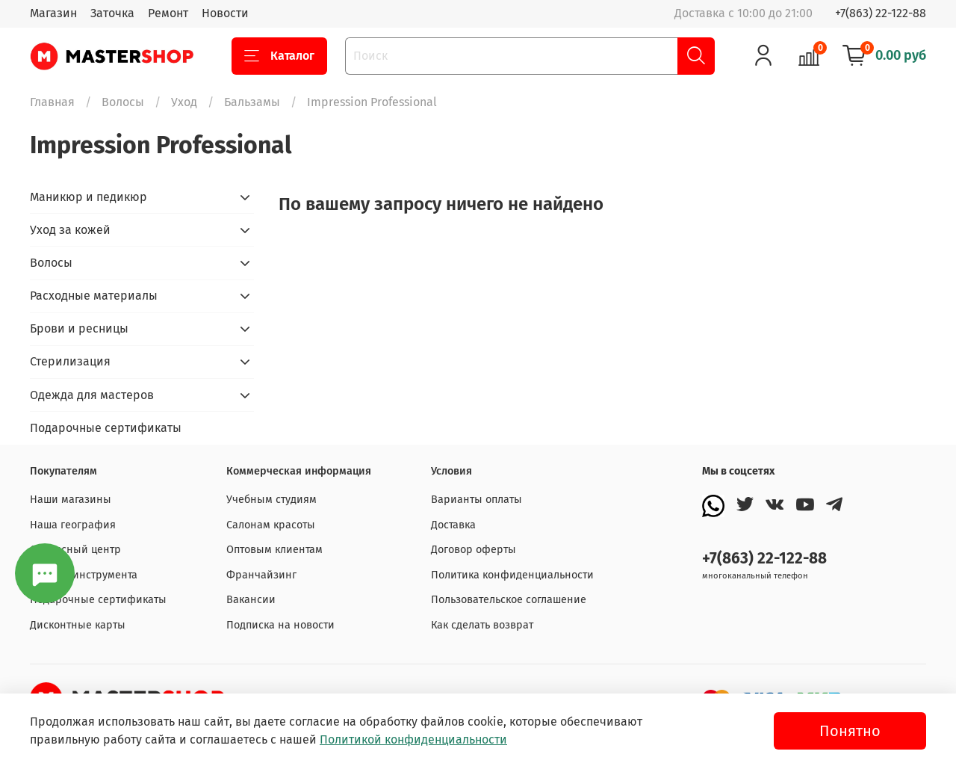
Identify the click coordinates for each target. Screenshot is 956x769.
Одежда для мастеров (92, 395)
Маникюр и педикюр (88, 197)
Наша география (73, 525)
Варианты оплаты (476, 499)
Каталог (279, 56)
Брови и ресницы (79, 328)
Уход (184, 102)
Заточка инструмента (83, 575)
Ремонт (168, 13)
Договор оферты (473, 549)
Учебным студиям (271, 499)
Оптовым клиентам (274, 549)
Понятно (850, 731)
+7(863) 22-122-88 (880, 13)
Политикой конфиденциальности (413, 739)
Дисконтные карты (77, 625)
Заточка (112, 13)
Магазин (53, 13)
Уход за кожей (70, 230)
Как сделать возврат (482, 625)
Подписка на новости (280, 625)
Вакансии (251, 599)
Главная (52, 102)
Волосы (123, 102)
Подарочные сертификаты (105, 428)
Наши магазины (70, 499)
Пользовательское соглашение (508, 599)
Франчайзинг (261, 575)
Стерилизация (70, 361)
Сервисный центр (75, 549)
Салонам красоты (270, 525)
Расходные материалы (94, 295)
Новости (225, 13)
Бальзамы (252, 102)
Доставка (453, 525)
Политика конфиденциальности (512, 575)
